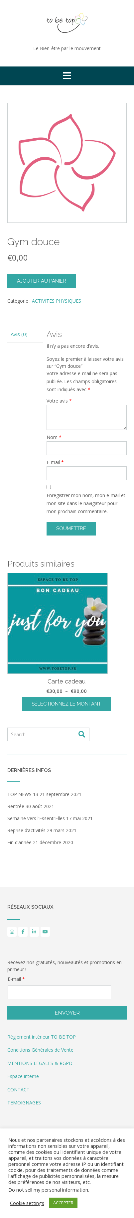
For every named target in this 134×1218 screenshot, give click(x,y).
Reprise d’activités (26, 830)
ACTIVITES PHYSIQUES (56, 301)
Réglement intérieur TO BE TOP (41, 1037)
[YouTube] (45, 932)
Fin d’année (19, 842)
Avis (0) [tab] (19, 334)
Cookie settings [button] (27, 1203)
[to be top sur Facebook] (23, 932)
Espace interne (23, 1076)
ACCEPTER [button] (63, 1203)
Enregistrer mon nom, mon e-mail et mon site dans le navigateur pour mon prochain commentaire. (86, 503)
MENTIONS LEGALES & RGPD (39, 1063)
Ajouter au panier (41, 281)
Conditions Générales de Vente (40, 1050)
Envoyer (67, 1013)
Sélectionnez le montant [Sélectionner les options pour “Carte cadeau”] (66, 704)
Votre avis (59, 401)
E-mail (55, 462)
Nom (54, 437)
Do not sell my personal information (48, 1189)
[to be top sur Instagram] (12, 932)
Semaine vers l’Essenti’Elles (36, 818)
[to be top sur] (56, 932)
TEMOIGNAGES (24, 1102)
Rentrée (15, 806)
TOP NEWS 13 (22, 794)
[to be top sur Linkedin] (34, 932)
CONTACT (18, 1089)
